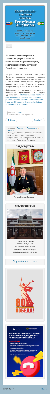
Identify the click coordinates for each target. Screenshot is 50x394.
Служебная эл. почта (25, 261)
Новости (19, 112)
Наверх (44, 389)
